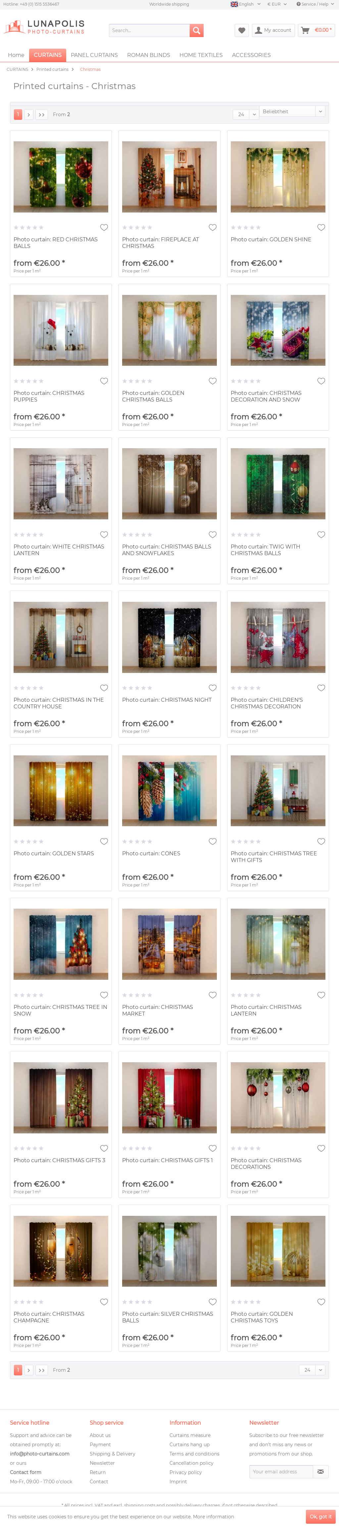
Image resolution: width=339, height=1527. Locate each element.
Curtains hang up (190, 1445)
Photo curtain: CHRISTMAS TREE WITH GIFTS (274, 856)
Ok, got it (321, 1517)
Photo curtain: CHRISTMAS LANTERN (266, 1010)
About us (100, 1435)
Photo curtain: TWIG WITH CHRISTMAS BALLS (265, 550)
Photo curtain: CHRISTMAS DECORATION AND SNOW (266, 396)
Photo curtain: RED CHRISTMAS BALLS (56, 242)
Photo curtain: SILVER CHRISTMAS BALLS (167, 1317)
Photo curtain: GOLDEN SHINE (271, 239)
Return (98, 1472)
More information (213, 1517)
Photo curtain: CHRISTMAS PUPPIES (49, 396)
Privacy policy (186, 1472)
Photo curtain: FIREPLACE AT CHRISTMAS (160, 242)
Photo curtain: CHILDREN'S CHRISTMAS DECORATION (267, 703)
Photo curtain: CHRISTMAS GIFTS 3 (59, 1160)
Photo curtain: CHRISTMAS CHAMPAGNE (49, 1317)
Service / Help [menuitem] (313, 4)
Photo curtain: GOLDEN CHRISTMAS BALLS (153, 396)
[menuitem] (156, 30)
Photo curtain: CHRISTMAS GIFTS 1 (167, 1160)
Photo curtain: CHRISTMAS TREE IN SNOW (60, 1010)
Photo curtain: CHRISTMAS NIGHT (167, 700)
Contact (99, 1482)
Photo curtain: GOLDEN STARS (54, 853)
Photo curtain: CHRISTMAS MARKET (157, 1010)
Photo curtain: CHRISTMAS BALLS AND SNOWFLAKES (166, 550)
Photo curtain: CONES (151, 853)
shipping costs (139, 1505)
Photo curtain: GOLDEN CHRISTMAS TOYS (262, 1317)
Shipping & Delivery (112, 1454)
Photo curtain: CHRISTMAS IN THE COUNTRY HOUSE (59, 703)
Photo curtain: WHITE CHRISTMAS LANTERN (59, 550)
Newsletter (102, 1463)
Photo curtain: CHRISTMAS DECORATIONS (266, 1163)
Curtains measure (190, 1435)
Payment (100, 1445)
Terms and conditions (194, 1454)
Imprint (178, 1482)
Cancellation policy (192, 1463)
